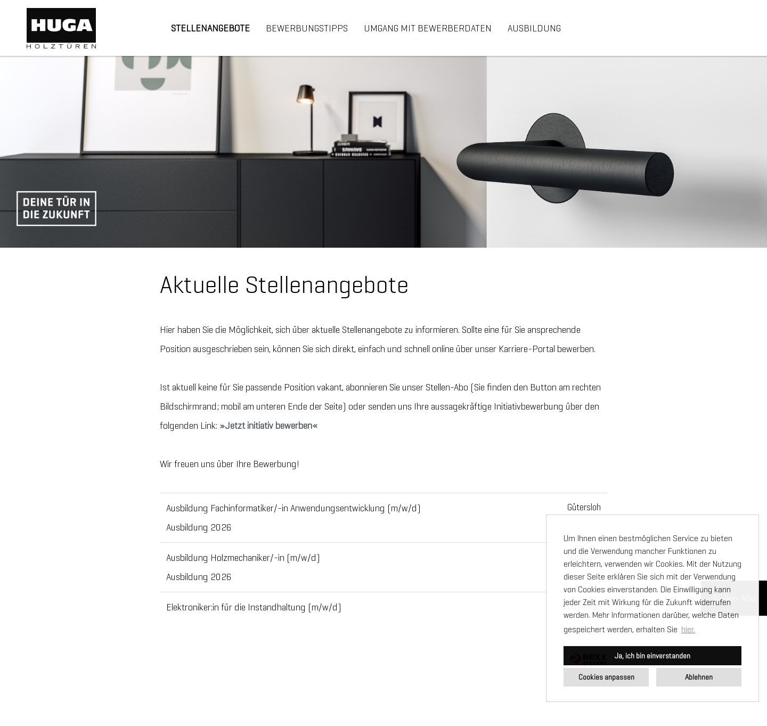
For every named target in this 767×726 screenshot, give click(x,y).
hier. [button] (688, 629)
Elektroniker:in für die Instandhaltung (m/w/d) (253, 607)
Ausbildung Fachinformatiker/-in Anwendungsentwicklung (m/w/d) (293, 508)
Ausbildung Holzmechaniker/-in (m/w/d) (243, 558)
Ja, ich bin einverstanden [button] (652, 655)
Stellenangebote (210, 28)
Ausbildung (534, 28)
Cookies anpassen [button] (606, 677)
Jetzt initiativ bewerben (268, 425)
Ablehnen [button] (699, 677)
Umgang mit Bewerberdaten (428, 28)
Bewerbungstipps (307, 28)
